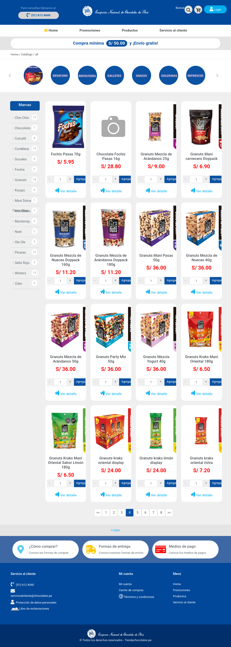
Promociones (90, 30)
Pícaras (19, 252)
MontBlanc (21, 211)
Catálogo (26, 54)
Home (56, 30)
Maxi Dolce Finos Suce (21, 202)
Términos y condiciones (136, 597)
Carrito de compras (131, 590)
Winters (19, 273)
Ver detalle (65, 191)
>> (169, 512)
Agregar (81, 179)
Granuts (19, 180)
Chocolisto (21, 128)
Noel (17, 232)
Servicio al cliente (173, 30)
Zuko (17, 284)
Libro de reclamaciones (30, 608)
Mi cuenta (125, 584)
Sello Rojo (21, 263)
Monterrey (21, 221)
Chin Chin (20, 118)
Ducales (19, 159)
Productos (130, 30)
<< (98, 512)
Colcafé (19, 138)
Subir (115, 530)
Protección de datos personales (36, 602)
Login (215, 9)
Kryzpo (18, 190)
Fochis (18, 170)
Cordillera (20, 149)
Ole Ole (18, 242)
